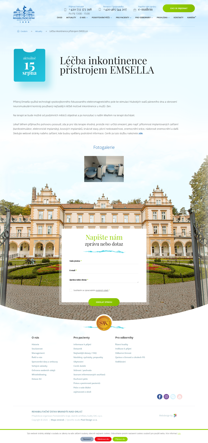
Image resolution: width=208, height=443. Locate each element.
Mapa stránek (57, 419)
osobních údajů (102, 290)
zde (141, 133)
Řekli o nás (37, 357)
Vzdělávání (120, 361)
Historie (35, 344)
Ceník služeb (79, 366)
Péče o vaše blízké (82, 387)
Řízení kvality (121, 344)
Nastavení (87, 439)
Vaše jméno (76, 261)
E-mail (73, 270)
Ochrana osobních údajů (43, 370)
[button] (87, 18)
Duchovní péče (80, 379)
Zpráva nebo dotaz (79, 280)
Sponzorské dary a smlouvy (45, 361)
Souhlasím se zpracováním (91, 290)
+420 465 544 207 (115, 10)
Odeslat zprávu (104, 302)
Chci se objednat (178, 9)
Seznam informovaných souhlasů (89, 374)
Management (38, 353)
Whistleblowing (39, 374)
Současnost (37, 348)
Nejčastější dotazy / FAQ (85, 353)
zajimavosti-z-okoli (82, 391)
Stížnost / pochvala (82, 370)
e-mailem (145, 10)
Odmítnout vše (103, 439)
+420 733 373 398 (80, 10)
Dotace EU (37, 379)
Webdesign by (167, 415)
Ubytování (78, 361)
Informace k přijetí (82, 344)
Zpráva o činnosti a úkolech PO (130, 357)
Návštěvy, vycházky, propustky (88, 357)
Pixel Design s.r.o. (89, 419)
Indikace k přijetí (123, 348)
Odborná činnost (123, 353)
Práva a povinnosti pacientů (86, 383)
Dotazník (77, 348)
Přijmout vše (120, 439)
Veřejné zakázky (39, 366)
